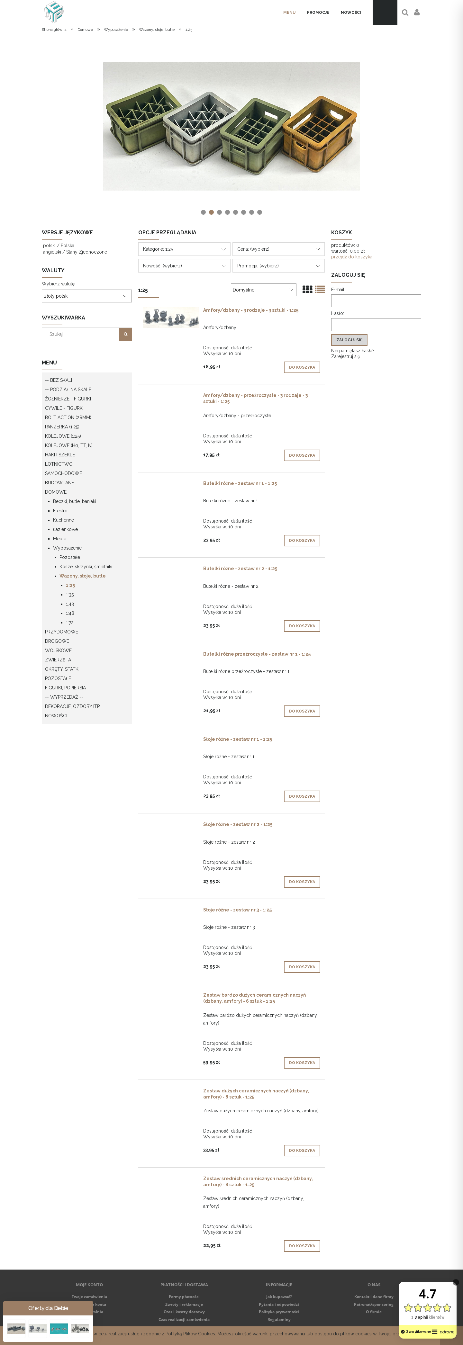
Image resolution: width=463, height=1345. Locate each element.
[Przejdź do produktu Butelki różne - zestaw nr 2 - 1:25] (171, 570)
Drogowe (57, 641)
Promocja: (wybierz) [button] (258, 265)
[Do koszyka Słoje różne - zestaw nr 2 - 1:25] (302, 882)
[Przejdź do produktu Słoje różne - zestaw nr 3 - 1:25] (171, 911)
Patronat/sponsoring (374, 1304)
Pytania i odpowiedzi (279, 1304)
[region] (231, 126)
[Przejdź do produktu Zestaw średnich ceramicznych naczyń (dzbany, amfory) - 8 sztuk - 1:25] (171, 1180)
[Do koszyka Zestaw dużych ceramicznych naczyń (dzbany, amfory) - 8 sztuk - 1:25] (302, 1150)
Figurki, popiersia (65, 687)
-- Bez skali (58, 380)
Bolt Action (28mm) (68, 417)
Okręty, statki (62, 669)
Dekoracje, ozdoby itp (72, 706)
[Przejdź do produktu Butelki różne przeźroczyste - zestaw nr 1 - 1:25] (171, 655)
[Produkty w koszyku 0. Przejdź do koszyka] (385, 12)
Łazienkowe (65, 529)
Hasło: (337, 313)
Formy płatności (184, 1296)
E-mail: (338, 289)
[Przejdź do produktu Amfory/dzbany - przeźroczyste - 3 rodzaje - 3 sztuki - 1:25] (171, 397)
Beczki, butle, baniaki (74, 501)
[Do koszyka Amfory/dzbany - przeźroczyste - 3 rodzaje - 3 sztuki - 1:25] (302, 455)
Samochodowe (63, 473)
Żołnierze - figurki (68, 398)
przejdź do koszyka (351, 256)
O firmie (374, 1311)
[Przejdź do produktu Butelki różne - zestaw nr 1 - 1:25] (171, 485)
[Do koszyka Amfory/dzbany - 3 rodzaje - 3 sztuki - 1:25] (302, 367)
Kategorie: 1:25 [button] (158, 249)
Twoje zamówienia (89, 1296)
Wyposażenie (67, 548)
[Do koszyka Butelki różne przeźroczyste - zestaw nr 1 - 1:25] (302, 711)
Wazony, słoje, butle (82, 575)
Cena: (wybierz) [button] (253, 249)
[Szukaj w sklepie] (82, 334)
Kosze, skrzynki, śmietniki (85, 566)
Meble (59, 538)
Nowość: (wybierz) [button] (162, 265)
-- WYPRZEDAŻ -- (64, 697)
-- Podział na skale (68, 389)
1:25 (70, 585)
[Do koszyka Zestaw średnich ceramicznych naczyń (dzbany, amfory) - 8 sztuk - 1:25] (302, 1246)
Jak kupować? (279, 1296)
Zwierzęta (58, 659)
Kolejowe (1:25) (63, 436)
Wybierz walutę (58, 284)
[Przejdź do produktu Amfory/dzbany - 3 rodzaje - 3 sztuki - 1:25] (171, 317)
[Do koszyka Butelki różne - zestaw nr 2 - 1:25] (302, 626)
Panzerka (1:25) (62, 426)
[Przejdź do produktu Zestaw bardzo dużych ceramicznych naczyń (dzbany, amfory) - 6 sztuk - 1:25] (171, 996)
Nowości (56, 715)
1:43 (70, 603)
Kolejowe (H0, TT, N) (69, 445)
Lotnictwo (59, 464)
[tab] (203, 212)
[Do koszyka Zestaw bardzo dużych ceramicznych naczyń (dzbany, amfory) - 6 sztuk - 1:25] (302, 1063)
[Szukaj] (125, 334)
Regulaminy (279, 1319)
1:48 (70, 613)
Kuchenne (63, 520)
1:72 (70, 622)
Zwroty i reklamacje (184, 1304)
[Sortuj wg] (263, 289)
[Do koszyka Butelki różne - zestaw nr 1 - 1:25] (302, 540)
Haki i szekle (60, 454)
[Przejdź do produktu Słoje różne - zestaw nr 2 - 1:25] (171, 826)
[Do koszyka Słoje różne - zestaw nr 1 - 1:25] (302, 796)
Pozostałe (69, 557)
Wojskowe (58, 650)
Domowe (56, 492)
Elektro (60, 510)
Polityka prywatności (279, 1311)
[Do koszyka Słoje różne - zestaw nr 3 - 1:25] (302, 967)
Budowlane (59, 482)
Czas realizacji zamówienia (184, 1319)
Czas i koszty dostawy (184, 1311)
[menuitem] (289, 12)
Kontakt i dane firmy (374, 1296)
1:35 (70, 594)
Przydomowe (61, 631)
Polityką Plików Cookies (190, 1333)
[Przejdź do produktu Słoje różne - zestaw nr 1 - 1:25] (171, 741)
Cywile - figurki (64, 408)
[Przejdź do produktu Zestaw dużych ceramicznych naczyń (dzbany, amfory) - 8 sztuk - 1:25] (171, 1092)
